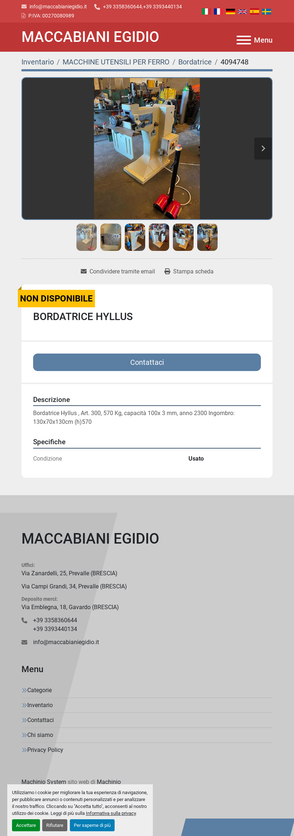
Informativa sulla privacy (111, 813)
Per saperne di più (92, 825)
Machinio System (43, 781)
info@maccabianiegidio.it (58, 6)
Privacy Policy (45, 749)
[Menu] (244, 40)
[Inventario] (37, 62)
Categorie (39, 690)
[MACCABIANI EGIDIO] (147, 539)
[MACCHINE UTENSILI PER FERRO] (116, 62)
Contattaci (147, 362)
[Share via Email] (118, 272)
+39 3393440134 (162, 6)
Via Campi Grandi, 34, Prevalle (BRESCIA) (74, 586)
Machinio (109, 781)
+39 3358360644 (122, 6)
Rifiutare (54, 825)
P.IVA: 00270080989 (51, 16)
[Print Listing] (189, 272)
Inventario (40, 705)
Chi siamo (40, 735)
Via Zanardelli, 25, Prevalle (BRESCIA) (69, 573)
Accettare (26, 825)
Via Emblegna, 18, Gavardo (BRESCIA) (70, 607)
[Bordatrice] (195, 62)
